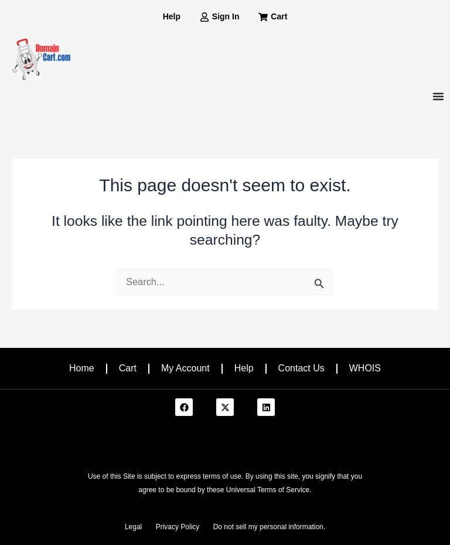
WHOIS (365, 368)
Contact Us (301, 368)
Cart (128, 368)
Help (244, 368)
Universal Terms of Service (268, 490)
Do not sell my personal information (268, 527)
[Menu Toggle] (438, 96)
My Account (185, 368)
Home (81, 368)
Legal (133, 527)
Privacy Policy (178, 527)
